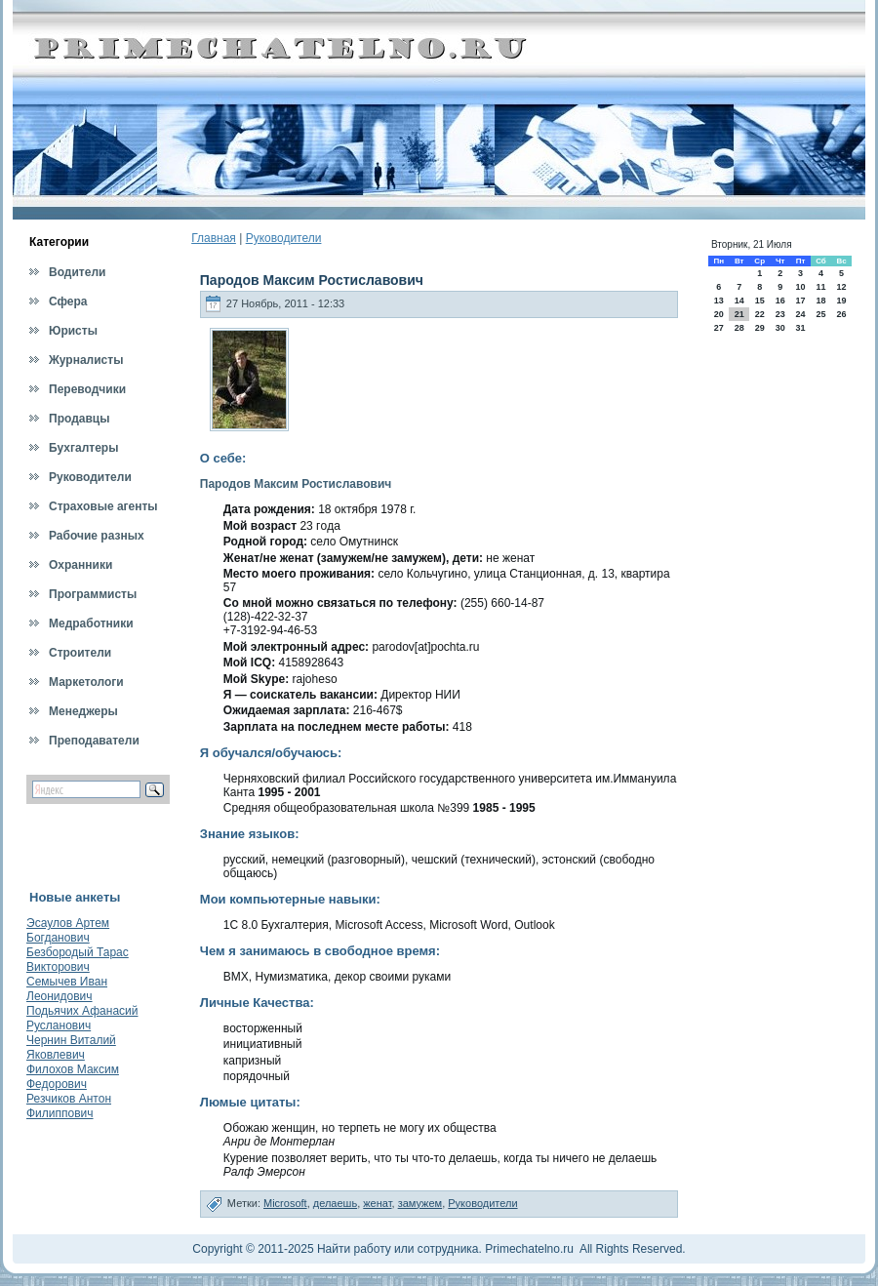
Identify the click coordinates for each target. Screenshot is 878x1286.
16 (780, 300)
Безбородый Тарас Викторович (77, 959)
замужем (420, 1203)
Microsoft (285, 1203)
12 (842, 287)
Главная (213, 238)
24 (800, 314)
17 (800, 300)
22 (760, 314)
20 (719, 314)
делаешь (335, 1203)
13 (719, 300)
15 (760, 300)
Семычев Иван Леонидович (66, 989)
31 (800, 328)
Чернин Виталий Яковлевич (71, 1047)
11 (820, 287)
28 (739, 328)
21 (739, 314)
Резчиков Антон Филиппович (68, 1106)
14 (739, 300)
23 (780, 314)
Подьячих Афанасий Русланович (82, 1018)
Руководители (284, 238)
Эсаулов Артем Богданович (67, 930)
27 (719, 328)
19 (842, 300)
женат (377, 1203)
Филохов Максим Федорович (72, 1077)
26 (842, 314)
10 (800, 287)
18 (820, 300)
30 (780, 328)
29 (760, 328)
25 (820, 314)
